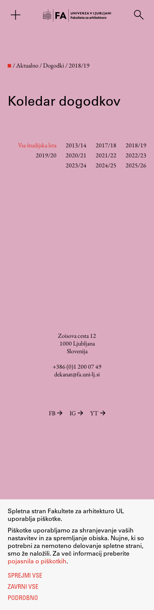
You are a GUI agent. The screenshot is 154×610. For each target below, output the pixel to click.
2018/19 (136, 145)
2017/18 (106, 145)
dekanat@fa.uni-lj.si (77, 374)
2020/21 (76, 155)
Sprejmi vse (25, 576)
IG (77, 413)
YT (98, 413)
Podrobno (23, 598)
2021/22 (106, 155)
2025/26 (136, 165)
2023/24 (76, 165)
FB (56, 413)
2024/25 (106, 165)
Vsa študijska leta (37, 145)
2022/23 (136, 155)
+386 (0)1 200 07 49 (77, 366)
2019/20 (46, 155)
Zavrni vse (23, 587)
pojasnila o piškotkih (37, 561)
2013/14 (76, 145)
